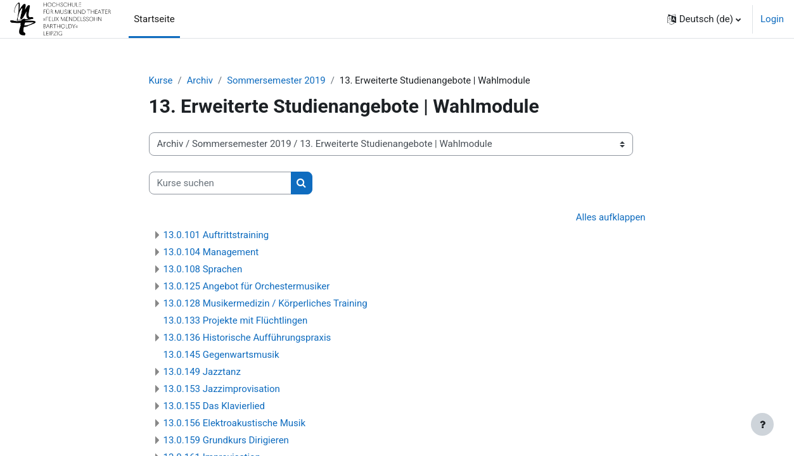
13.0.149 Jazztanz (202, 371)
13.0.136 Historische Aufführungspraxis (247, 337)
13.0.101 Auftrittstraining (216, 235)
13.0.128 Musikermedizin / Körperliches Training (265, 303)
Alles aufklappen (610, 218)
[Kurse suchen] (220, 183)
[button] (704, 19)
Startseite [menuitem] (154, 19)
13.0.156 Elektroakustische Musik (234, 423)
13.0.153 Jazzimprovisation (221, 389)
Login (772, 19)
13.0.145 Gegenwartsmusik (221, 354)
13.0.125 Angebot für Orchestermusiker (246, 286)
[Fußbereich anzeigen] (762, 424)
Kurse (161, 80)
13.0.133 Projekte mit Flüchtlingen (235, 320)
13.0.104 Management (211, 252)
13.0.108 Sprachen (203, 269)
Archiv (200, 80)
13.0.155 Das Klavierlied (214, 406)
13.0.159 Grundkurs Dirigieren (226, 440)
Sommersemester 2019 (277, 80)
